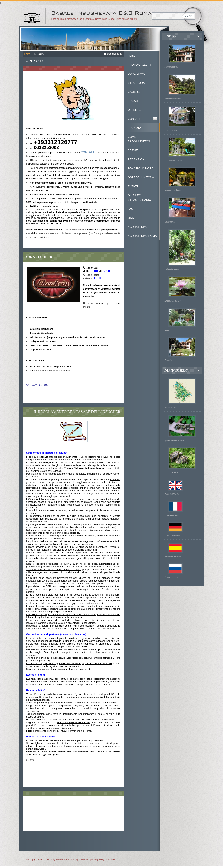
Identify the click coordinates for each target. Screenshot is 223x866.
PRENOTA (134, 127)
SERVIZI (133, 150)
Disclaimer (111, 859)
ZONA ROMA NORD (141, 168)
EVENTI (133, 186)
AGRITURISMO (138, 226)
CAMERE (134, 91)
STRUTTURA (136, 82)
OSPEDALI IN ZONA (141, 177)
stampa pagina (114, 54)
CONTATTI (134, 118)
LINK (131, 217)
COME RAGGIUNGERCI (139, 139)
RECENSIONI (136, 159)
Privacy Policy (97, 859)
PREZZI (133, 100)
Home (27, 54)
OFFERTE (134, 109)
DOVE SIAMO (137, 73)
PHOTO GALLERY (139, 64)
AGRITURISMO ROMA (142, 235)
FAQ (130, 208)
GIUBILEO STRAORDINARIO (139, 197)
